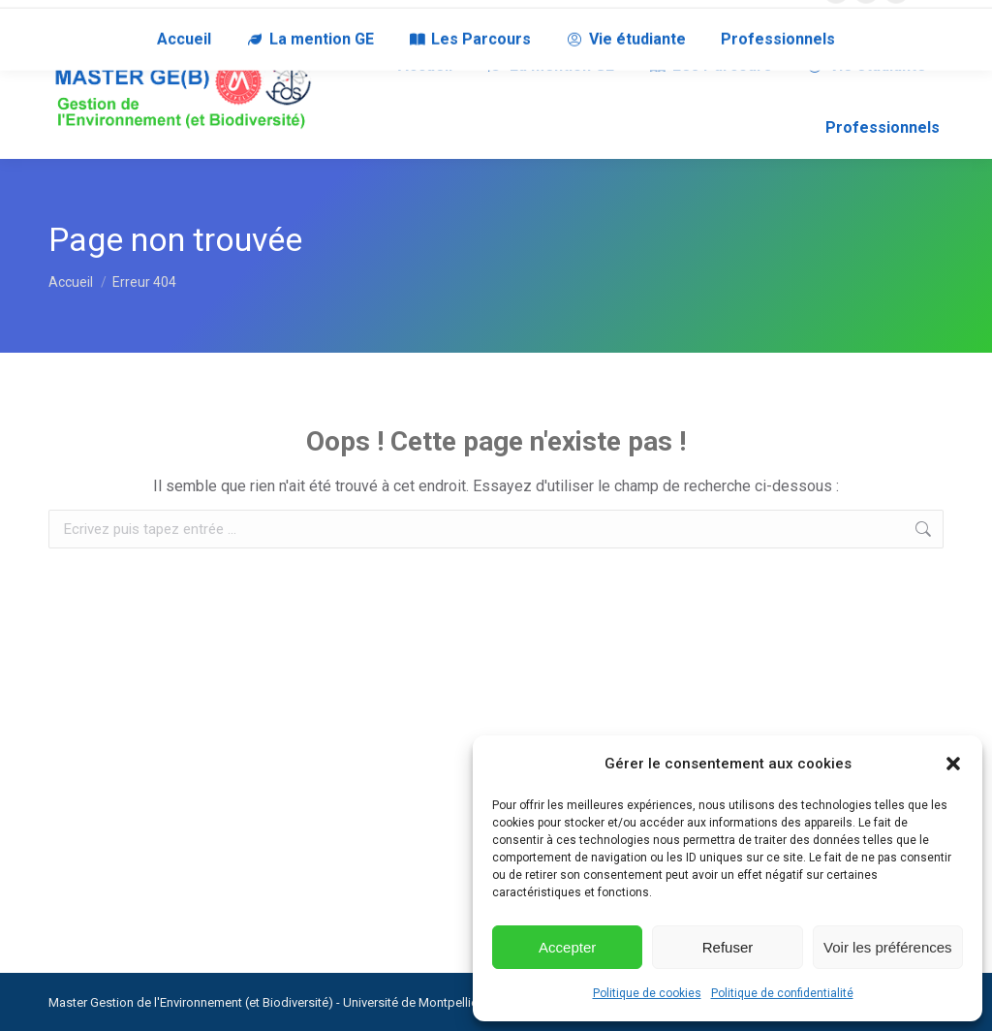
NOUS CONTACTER (103, 18)
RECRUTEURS (216, 18)
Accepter (567, 947)
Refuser (728, 947)
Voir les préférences (887, 947)
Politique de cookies (647, 993)
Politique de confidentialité (782, 993)
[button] (953, 763)
